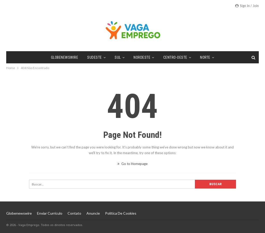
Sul (118, 57)
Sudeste (94, 57)
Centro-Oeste (175, 57)
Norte (205, 57)
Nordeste (142, 57)
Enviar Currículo (49, 213)
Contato (74, 213)
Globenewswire (64, 57)
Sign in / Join (247, 6)
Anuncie (93, 213)
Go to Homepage (132, 164)
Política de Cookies (120, 213)
